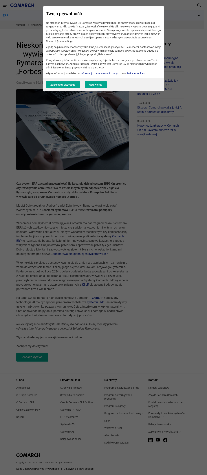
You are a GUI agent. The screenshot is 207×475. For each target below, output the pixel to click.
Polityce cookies (136, 73)
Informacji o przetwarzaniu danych (100, 73)
